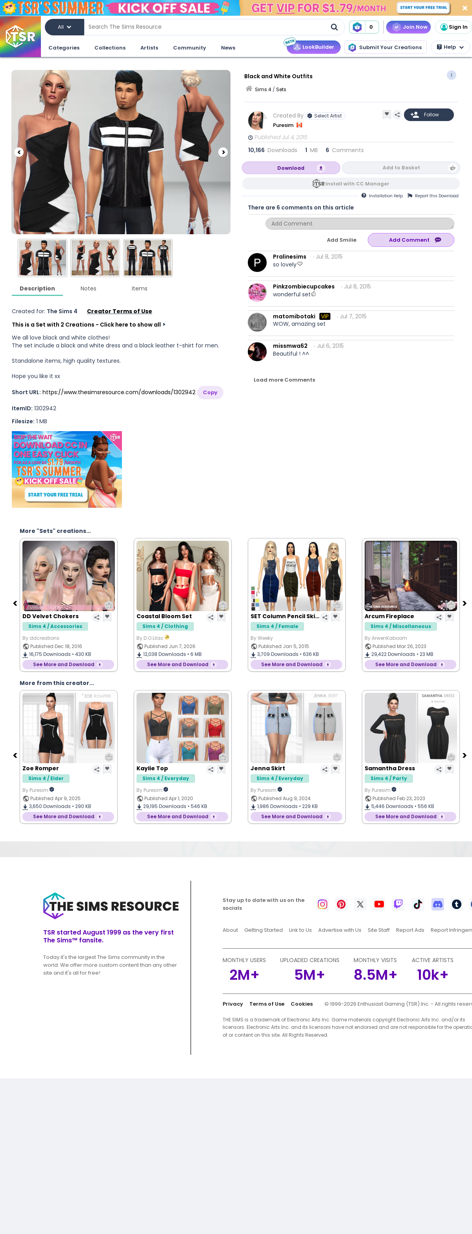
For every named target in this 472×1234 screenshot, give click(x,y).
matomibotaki (294, 316)
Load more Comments (284, 380)
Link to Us (300, 930)
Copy (210, 392)
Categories (63, 47)
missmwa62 (290, 346)
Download (290, 168)
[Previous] (19, 152)
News (228, 47)
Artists (149, 47)
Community (189, 47)
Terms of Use (266, 1004)
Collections (109, 47)
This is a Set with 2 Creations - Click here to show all (86, 325)
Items (140, 288)
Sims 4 (263, 89)
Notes (88, 288)
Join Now (415, 27)
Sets (281, 89)
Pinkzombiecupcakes (304, 286)
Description (37, 288)
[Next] (223, 152)
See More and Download (63, 664)
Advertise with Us (339, 930)
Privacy (233, 1004)
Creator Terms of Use (119, 311)
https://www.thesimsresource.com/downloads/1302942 (118, 392)
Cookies (302, 1004)
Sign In (453, 27)
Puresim (284, 125)
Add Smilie (341, 240)
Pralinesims (289, 257)
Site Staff (379, 930)
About (230, 930)
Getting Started (263, 930)
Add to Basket (401, 167)
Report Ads (410, 930)
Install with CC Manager (357, 183)
